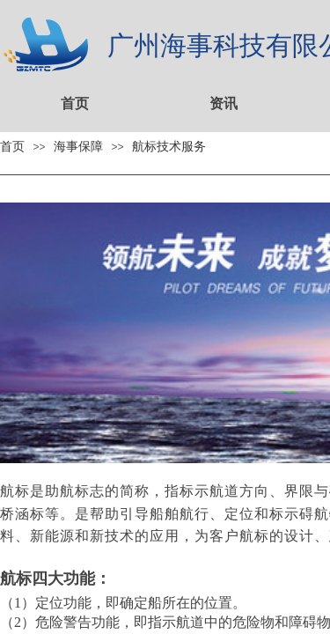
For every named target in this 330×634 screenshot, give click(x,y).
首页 (75, 103)
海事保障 (78, 146)
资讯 (223, 103)
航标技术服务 (169, 146)
